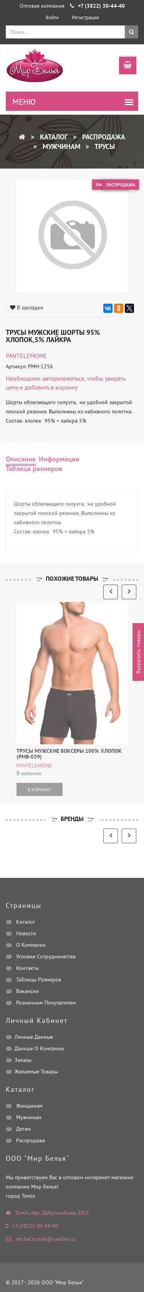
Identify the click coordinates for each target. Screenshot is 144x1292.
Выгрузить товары (138, 652)
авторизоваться (63, 378)
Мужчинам (60, 146)
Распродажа (102, 136)
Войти (52, 17)
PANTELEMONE (26, 355)
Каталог (53, 136)
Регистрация (85, 17)
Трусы (104, 146)
